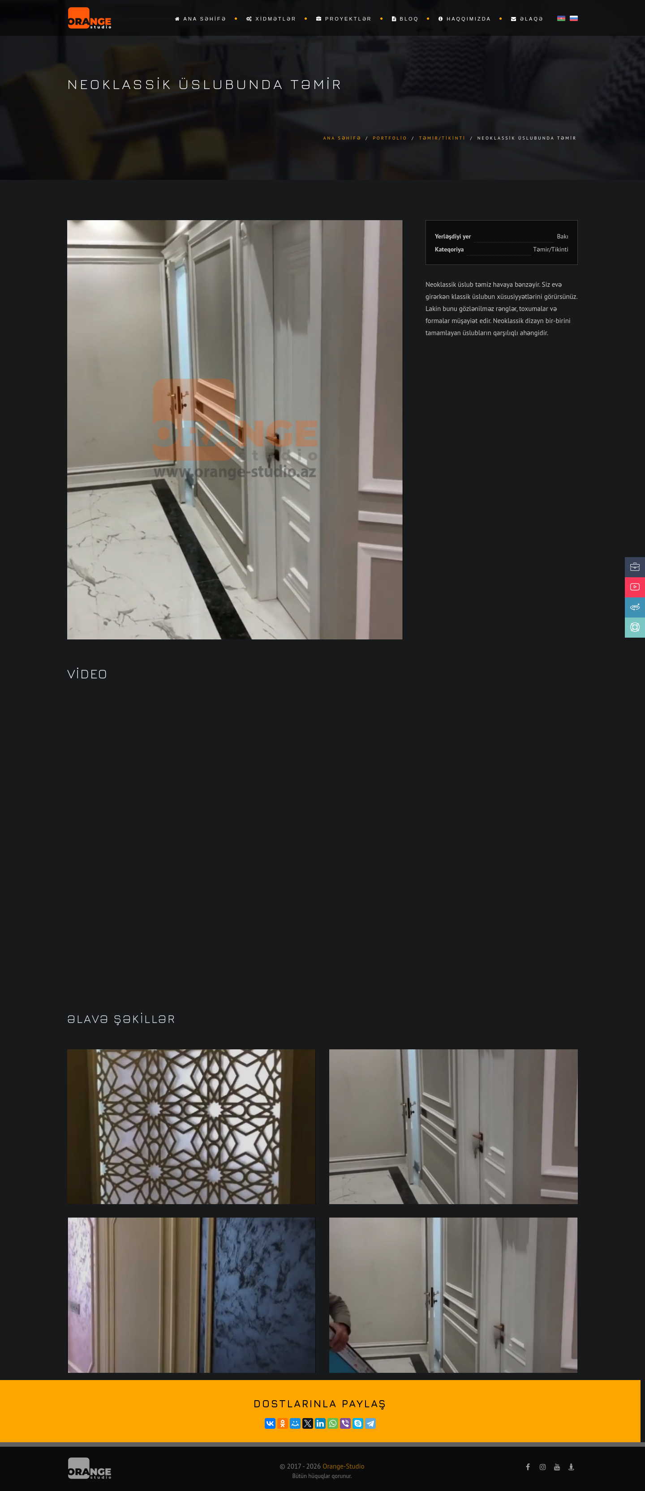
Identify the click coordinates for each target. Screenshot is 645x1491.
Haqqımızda (465, 18)
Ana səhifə (201, 18)
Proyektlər (344, 18)
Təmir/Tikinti (442, 138)
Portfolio (390, 138)
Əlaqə (527, 18)
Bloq (405, 18)
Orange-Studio (343, 1466)
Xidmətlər (271, 18)
